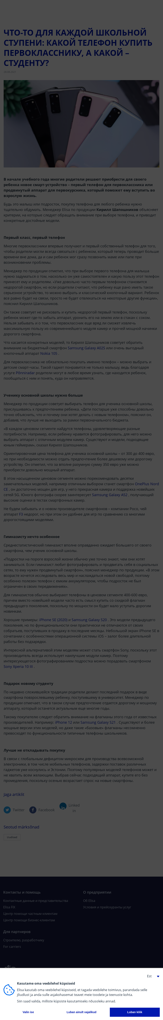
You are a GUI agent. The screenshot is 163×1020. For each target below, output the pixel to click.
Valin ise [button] (28, 1012)
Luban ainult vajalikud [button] (81, 1012)
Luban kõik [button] (134, 1012)
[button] (152, 976)
